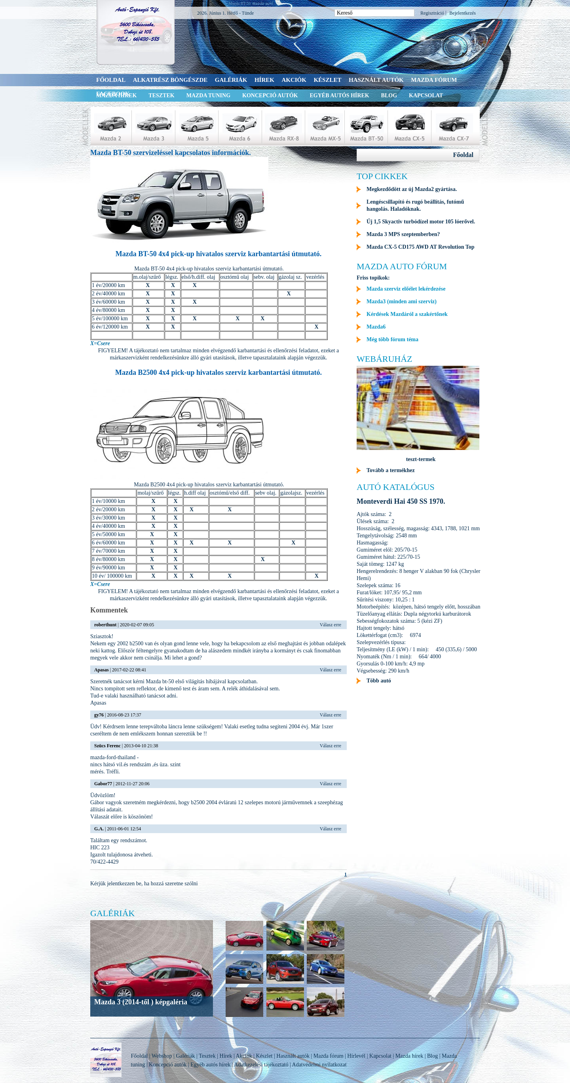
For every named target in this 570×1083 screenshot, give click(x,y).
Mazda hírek (409, 1056)
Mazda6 (376, 327)
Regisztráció (432, 13)
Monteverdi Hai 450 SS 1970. (401, 501)
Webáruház (384, 359)
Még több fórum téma (392, 339)
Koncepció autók (270, 95)
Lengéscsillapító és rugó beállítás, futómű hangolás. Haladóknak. (415, 205)
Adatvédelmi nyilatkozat (319, 1065)
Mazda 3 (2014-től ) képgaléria (140, 1002)
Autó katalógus (396, 487)
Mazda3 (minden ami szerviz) (402, 301)
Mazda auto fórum (402, 266)
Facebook (113, 94)
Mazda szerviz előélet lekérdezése (406, 289)
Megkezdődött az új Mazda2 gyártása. (412, 189)
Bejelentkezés (462, 13)
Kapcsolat (426, 95)
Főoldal (110, 80)
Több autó (379, 681)
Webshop (162, 1056)
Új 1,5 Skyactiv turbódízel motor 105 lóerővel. (421, 222)
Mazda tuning (208, 95)
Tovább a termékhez (391, 470)
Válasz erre (330, 624)
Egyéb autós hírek (339, 95)
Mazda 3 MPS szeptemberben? (403, 234)
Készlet (327, 80)
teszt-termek (421, 459)
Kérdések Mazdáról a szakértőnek (407, 314)
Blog (389, 95)
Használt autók (376, 80)
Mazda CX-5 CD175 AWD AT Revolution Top (421, 247)
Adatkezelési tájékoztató (261, 1065)
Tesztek (161, 95)
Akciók (293, 80)
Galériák (231, 80)
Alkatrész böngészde (170, 80)
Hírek (264, 80)
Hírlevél (356, 1056)
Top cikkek (382, 176)
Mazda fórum (434, 80)
